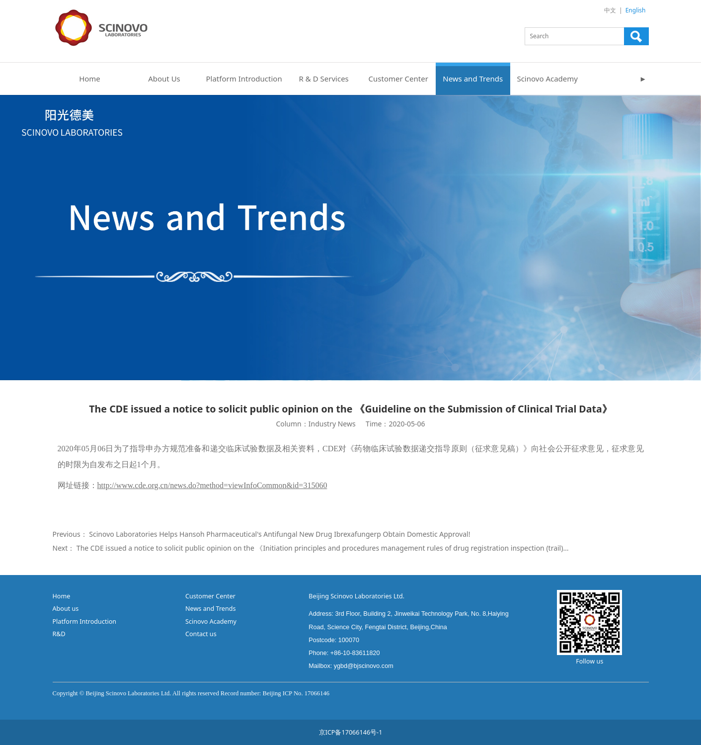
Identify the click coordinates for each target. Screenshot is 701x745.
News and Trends (473, 78)
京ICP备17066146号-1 (351, 732)
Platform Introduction (244, 78)
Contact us (201, 634)
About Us (164, 78)
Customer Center (398, 78)
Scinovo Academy (547, 78)
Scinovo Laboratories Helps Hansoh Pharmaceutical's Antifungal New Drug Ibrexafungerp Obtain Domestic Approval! (279, 534)
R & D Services (324, 78)
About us (66, 608)
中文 (610, 10)
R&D (60, 634)
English (635, 10)
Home (89, 78)
